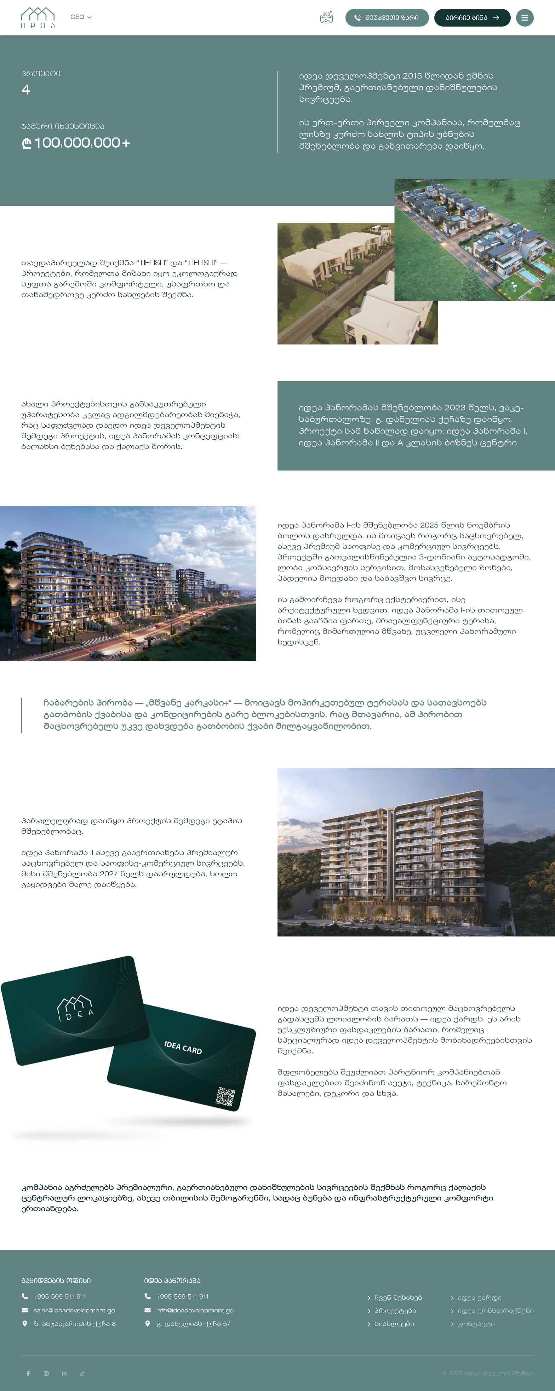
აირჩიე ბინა (472, 17)
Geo (81, 18)
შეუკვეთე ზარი (386, 17)
